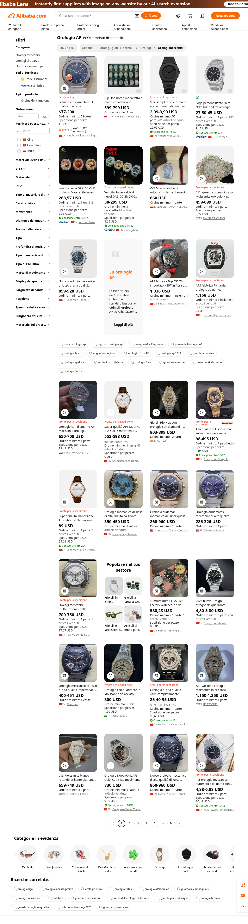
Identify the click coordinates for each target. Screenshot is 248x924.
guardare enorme (172, 362)
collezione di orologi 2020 (74, 907)
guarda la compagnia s (193, 889)
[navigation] (31, 431)
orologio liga (23, 889)
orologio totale (122, 889)
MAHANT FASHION (214, 218)
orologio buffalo (208, 898)
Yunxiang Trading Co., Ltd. (173, 530)
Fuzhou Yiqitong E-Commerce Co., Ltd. (169, 630)
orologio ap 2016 (169, 353)
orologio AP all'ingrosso (146, 344)
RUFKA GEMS (119, 716)
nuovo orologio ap (73, 344)
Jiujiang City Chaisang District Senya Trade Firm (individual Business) (126, 534)
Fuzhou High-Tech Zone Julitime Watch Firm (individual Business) (217, 315)
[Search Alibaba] (95, 15)
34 (171, 823)
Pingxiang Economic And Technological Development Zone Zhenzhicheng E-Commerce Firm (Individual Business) (172, 303)
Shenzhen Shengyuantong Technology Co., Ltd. (78, 704)
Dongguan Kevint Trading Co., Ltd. (127, 809)
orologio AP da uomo (207, 362)
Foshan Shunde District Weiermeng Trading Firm (172, 794)
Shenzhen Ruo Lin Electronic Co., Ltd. (169, 136)
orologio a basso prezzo (57, 889)
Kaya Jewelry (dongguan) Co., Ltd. (218, 809)
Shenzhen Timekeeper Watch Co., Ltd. (224, 137)
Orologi (145, 48)
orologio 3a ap (70, 353)
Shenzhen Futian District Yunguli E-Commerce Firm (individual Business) (82, 550)
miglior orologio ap (102, 353)
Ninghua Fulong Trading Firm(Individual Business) (81, 135)
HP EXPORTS (210, 704)
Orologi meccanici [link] (170, 48)
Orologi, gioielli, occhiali (116, 48)
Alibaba (87, 48)
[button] (137, 15)
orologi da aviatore (27, 898)
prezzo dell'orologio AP (187, 344)
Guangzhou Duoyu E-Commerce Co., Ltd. (216, 459)
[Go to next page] (179, 823)
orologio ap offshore (108, 362)
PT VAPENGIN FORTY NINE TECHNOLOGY (127, 116)
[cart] (191, 16)
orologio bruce (92, 889)
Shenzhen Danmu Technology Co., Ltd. (78, 300)
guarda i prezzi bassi (113, 907)
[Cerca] (151, 15)
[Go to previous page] (113, 823)
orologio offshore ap (155, 889)
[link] (242, 884)
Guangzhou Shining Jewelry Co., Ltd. (133, 230)
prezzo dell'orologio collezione (128, 898)
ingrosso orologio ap (108, 344)
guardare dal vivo (201, 353)
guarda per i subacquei (172, 898)
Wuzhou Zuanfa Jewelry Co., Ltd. (88, 222)
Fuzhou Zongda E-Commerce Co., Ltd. (78, 634)
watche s (55, 898)
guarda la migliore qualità (31, 907)
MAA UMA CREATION (78, 452)
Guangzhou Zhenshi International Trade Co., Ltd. (217, 623)
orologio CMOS (71, 371)
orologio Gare (141, 362)
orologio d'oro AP (136, 353)
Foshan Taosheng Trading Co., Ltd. (173, 724)
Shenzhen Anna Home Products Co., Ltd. (125, 461)
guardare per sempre (86, 898)
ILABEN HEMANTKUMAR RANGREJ (171, 206)
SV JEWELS (163, 441)
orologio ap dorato (73, 362)
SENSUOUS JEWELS (77, 794)
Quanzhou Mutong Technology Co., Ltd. (215, 530)
